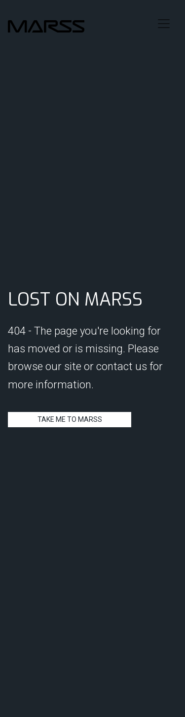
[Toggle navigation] (163, 23)
